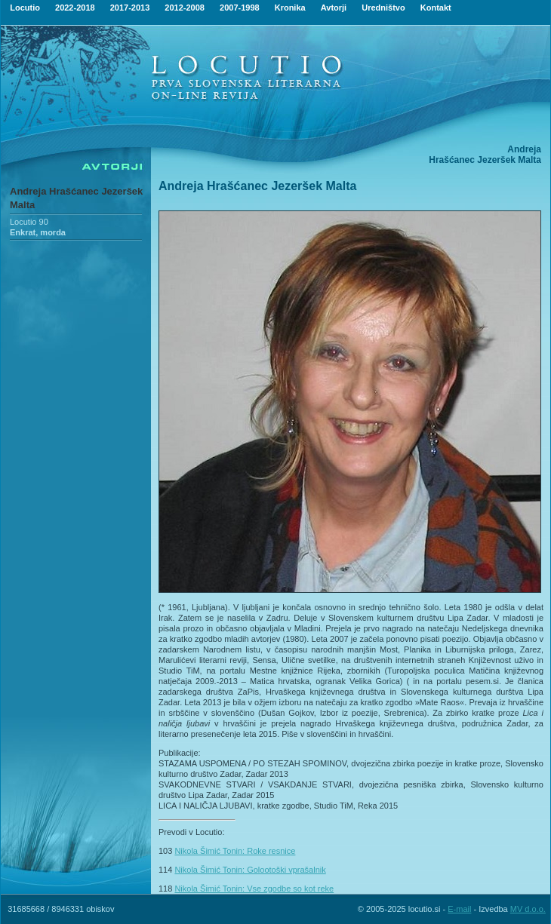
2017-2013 (130, 7)
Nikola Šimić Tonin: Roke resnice (234, 850)
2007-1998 (240, 7)
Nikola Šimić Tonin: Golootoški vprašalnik (249, 869)
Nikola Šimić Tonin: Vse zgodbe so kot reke (254, 888)
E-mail (459, 908)
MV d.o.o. (528, 908)
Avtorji (333, 7)
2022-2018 (75, 7)
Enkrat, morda (38, 232)
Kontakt (435, 7)
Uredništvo (383, 7)
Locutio (25, 7)
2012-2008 (185, 7)
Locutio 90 (29, 221)
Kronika (290, 7)
